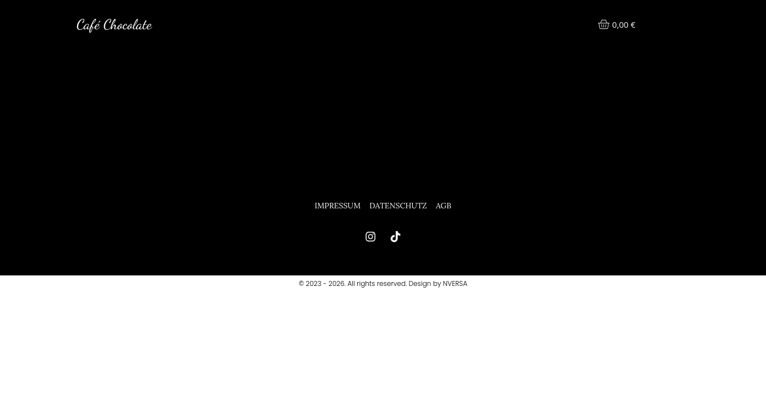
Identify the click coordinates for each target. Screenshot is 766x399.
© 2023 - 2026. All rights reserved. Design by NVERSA (383, 283)
